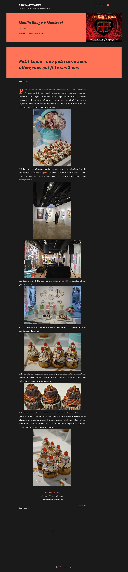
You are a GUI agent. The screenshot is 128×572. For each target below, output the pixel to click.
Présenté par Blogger (64, 567)
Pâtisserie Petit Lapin (52, 493)
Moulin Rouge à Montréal (41, 22)
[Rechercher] (99, 5)
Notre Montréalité (30, 4)
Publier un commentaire (35, 33)
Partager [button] (22, 33)
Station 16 (64, 281)
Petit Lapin (28, 89)
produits (46, 173)
